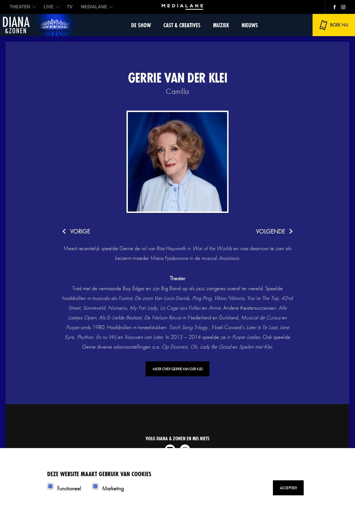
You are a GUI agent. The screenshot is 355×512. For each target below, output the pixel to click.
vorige (80, 231)
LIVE (49, 6)
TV (69, 6)
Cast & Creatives (182, 25)
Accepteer (288, 487)
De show (141, 25)
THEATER (20, 6)
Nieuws (250, 25)
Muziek (221, 25)
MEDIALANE (94, 6)
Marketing (113, 488)
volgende (270, 231)
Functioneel (69, 488)
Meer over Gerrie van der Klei (178, 368)
